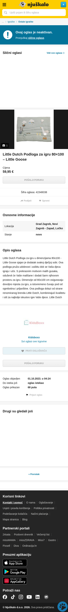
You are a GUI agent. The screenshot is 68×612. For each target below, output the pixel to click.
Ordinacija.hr (29, 545)
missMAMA (9, 540)
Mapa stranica (11, 519)
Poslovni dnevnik (23, 534)
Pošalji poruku (34, 180)
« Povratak (34, 474)
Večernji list (43, 534)
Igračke (11, 22)
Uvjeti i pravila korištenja (16, 508)
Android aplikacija (15, 571)
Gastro (52, 540)
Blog (24, 519)
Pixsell (6, 545)
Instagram (21, 597)
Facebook (5, 597)
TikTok (13, 597)
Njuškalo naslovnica (34, 4)
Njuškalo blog (46, 597)
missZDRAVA (26, 540)
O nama (30, 502)
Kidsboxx (34, 337)
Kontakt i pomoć (13, 502)
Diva (16, 545)
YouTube (29, 597)
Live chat (62, 606)
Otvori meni (4, 4)
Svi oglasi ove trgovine (34, 341)
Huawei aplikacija (15, 580)
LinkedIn (37, 597)
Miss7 (41, 540)
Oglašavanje (46, 502)
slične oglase (36, 37)
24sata (6, 534)
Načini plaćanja (39, 513)
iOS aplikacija (15, 562)
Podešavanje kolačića (15, 513)
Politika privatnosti (44, 508)
